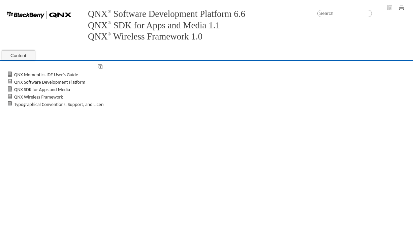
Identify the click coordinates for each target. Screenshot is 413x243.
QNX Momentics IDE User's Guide (46, 75)
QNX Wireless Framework (38, 97)
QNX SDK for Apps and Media (42, 89)
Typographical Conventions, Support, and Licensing (62, 104)
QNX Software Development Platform (49, 82)
